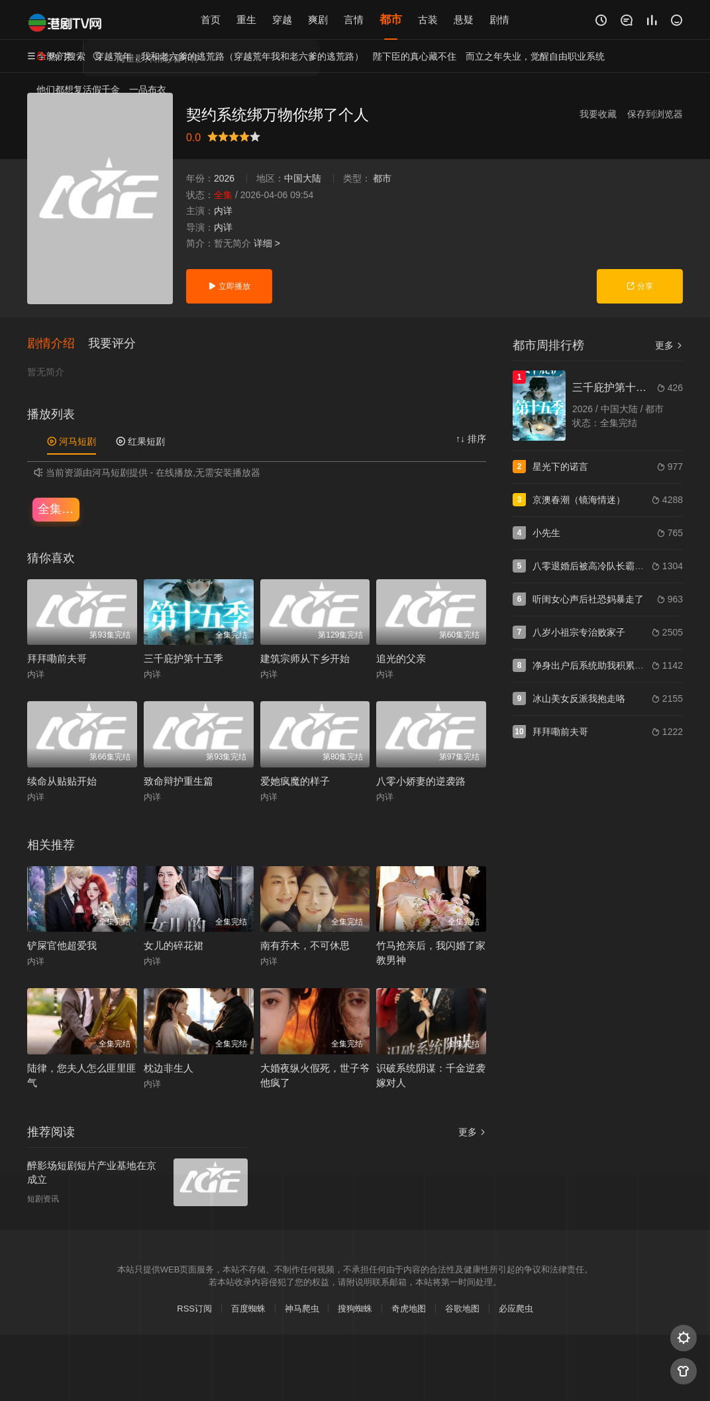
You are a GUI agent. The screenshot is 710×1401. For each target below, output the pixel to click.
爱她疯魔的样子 (295, 781)
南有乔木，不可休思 (305, 945)
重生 (246, 19)
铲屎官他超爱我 (62, 945)
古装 (428, 19)
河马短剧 (71, 441)
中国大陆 (302, 178)
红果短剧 (140, 441)
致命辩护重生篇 (178, 781)
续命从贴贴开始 (62, 781)
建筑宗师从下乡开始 (305, 658)
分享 (639, 286)
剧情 (499, 19)
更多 (472, 1132)
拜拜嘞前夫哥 (57, 658)
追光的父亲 (401, 658)
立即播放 (229, 286)
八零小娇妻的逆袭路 (421, 781)
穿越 (282, 19)
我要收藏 (598, 114)
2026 (224, 178)
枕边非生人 (168, 1068)
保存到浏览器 (655, 114)
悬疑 (464, 19)
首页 (211, 19)
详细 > (267, 243)
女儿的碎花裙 (173, 945)
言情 (354, 19)
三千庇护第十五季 (183, 658)
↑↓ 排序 (471, 438)
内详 (223, 210)
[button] (57, 344)
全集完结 (58, 509)
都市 (391, 19)
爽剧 (318, 19)
